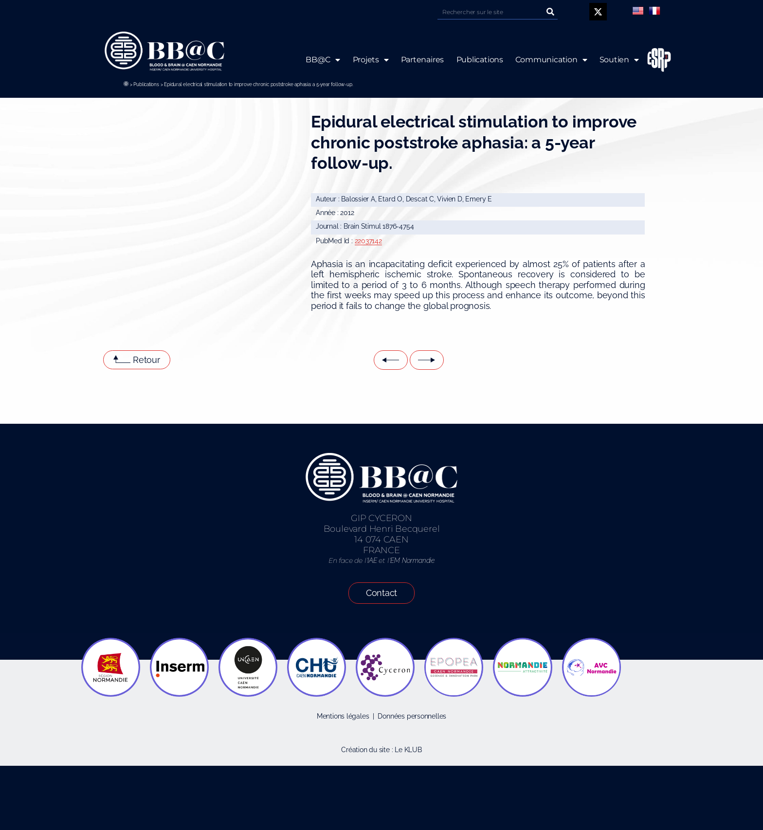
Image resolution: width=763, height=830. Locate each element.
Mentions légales (343, 716)
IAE (372, 560)
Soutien (619, 60)
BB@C (323, 60)
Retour (146, 360)
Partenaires (422, 59)
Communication (551, 60)
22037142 (368, 241)
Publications (146, 84)
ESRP (651, 60)
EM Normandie (412, 560)
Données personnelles (412, 716)
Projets (370, 60)
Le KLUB (408, 750)
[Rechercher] (550, 12)
